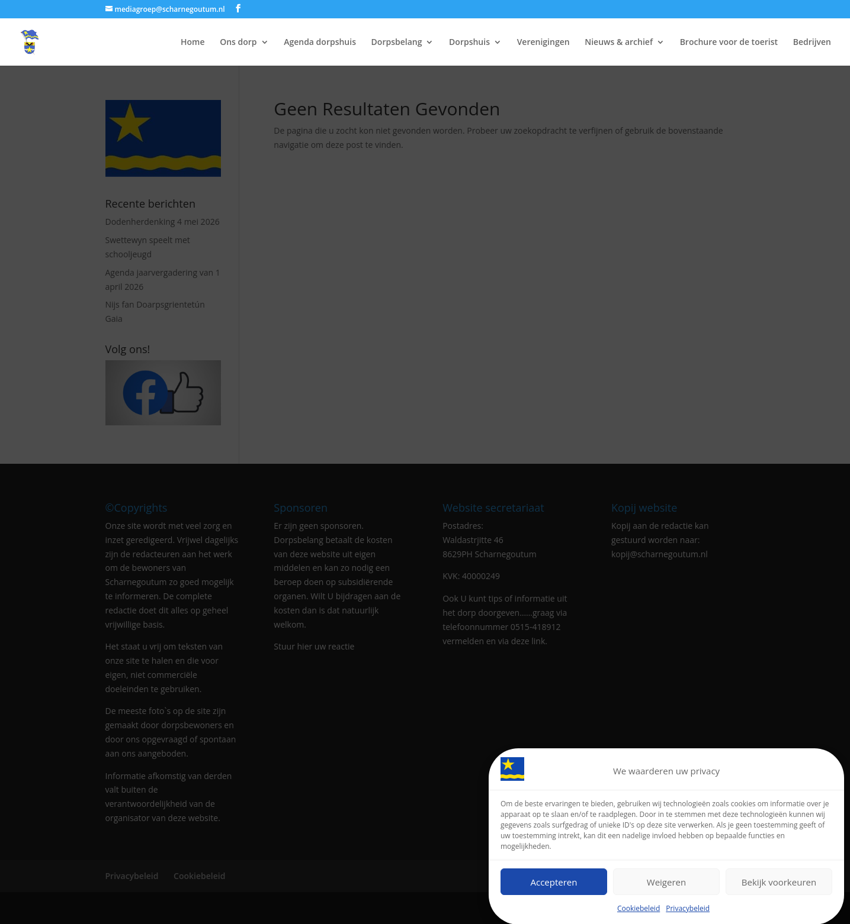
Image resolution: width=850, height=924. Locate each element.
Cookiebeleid (638, 911)
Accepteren (554, 884)
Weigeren (666, 884)
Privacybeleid (688, 911)
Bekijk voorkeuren (779, 884)
